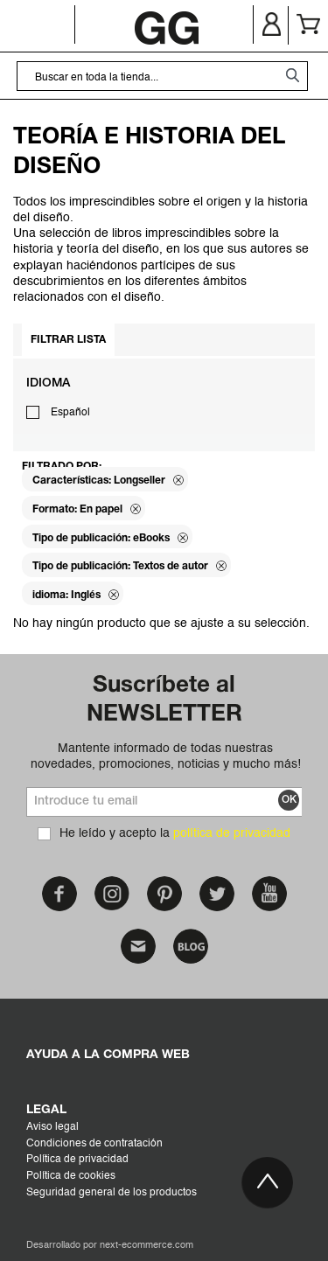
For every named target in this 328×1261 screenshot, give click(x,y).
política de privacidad (231, 833)
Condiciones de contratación (94, 1144)
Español (70, 413)
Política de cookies (70, 1176)
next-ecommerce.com (146, 1246)
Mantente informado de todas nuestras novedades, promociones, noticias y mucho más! (166, 756)
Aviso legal (52, 1127)
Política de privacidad (77, 1159)
